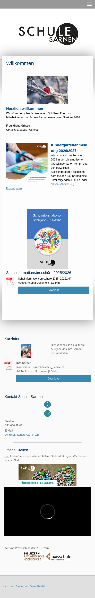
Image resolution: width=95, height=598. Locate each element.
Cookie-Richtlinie (38, 586)
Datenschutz (22, 586)
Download (53, 290)
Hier (6, 456)
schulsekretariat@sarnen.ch (22, 434)
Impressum (8, 586)
